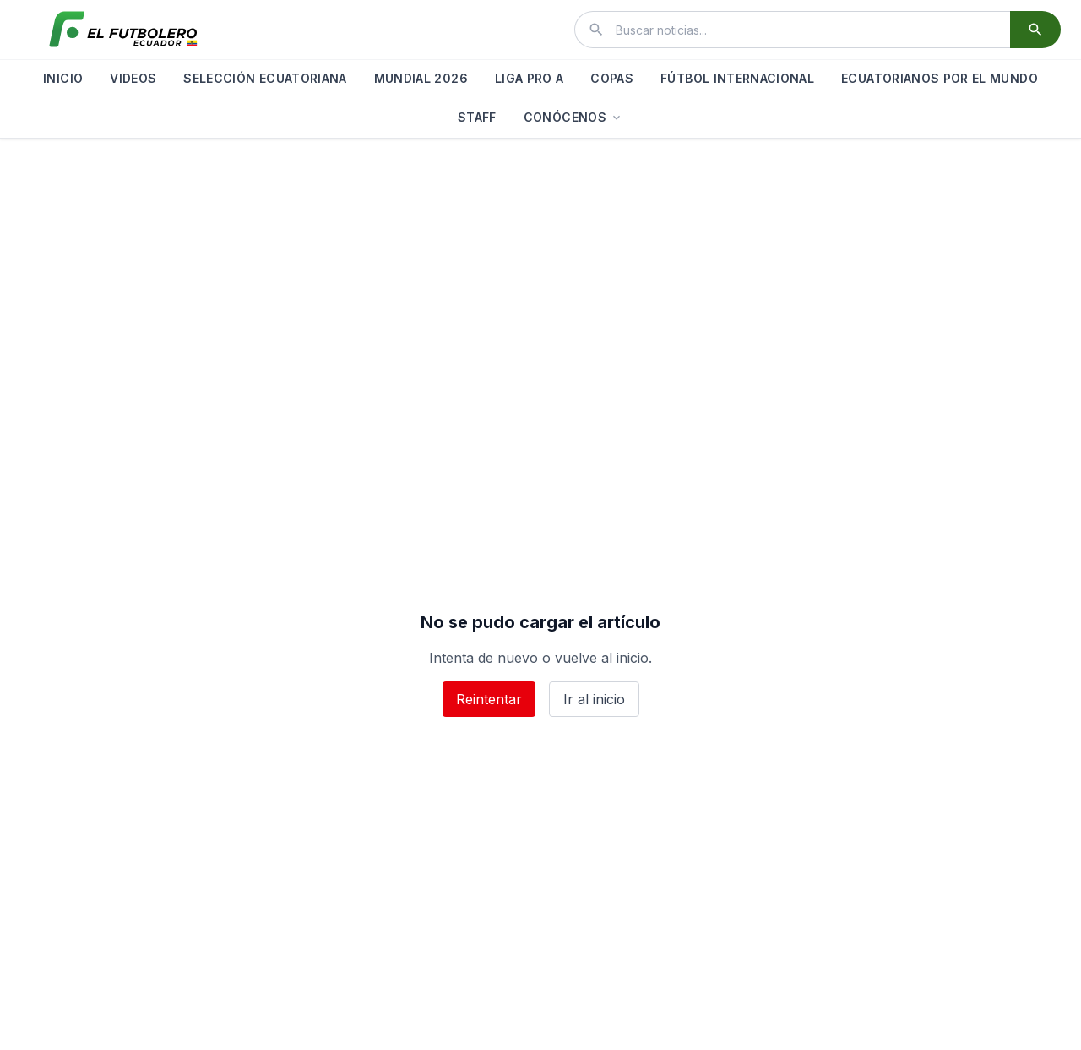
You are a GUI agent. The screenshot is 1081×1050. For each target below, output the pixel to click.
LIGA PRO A (529, 78)
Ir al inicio (594, 699)
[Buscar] (1035, 29)
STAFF (477, 117)
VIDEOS (133, 78)
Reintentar (489, 699)
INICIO (63, 78)
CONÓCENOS (573, 117)
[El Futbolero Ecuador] (123, 29)
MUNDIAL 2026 (421, 78)
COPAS (611, 78)
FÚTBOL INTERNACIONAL (737, 78)
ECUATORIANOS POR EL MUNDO (939, 78)
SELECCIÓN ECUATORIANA (264, 78)
